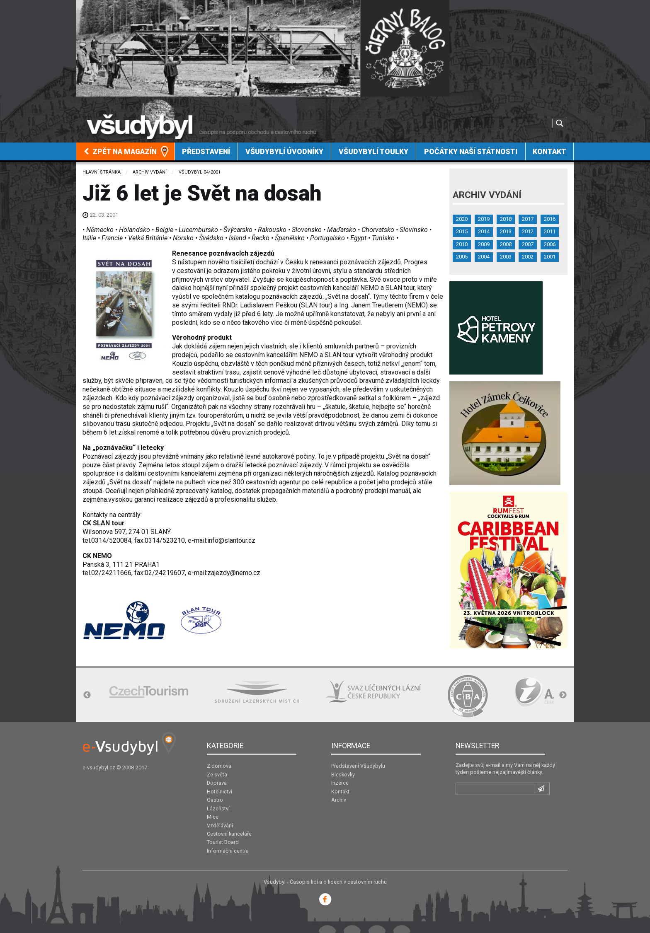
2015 (462, 231)
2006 (549, 244)
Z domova (219, 766)
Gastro (215, 800)
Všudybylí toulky (373, 151)
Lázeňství (218, 808)
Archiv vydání (150, 172)
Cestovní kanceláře (229, 834)
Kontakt (549, 151)
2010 (462, 244)
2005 (462, 257)
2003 (506, 257)
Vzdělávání (220, 825)
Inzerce (340, 783)
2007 (528, 244)
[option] (148, 691)
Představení (206, 151)
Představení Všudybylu (358, 766)
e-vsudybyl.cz (98, 767)
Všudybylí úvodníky (284, 151)
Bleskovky (343, 774)
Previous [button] (87, 695)
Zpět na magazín (120, 151)
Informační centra (228, 851)
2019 (484, 219)
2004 (484, 257)
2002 (528, 257)
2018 (506, 219)
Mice (212, 817)
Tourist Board (223, 842)
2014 (484, 231)
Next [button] (563, 695)
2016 (549, 219)
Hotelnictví (219, 791)
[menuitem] (125, 151)
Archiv (338, 800)
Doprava (217, 783)
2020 (462, 219)
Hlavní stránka (101, 172)
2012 (528, 231)
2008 (506, 244)
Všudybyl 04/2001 (200, 172)
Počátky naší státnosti (470, 151)
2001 (549, 257)
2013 (506, 231)
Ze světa (217, 774)
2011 (549, 231)
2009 (484, 244)
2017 (528, 219)
